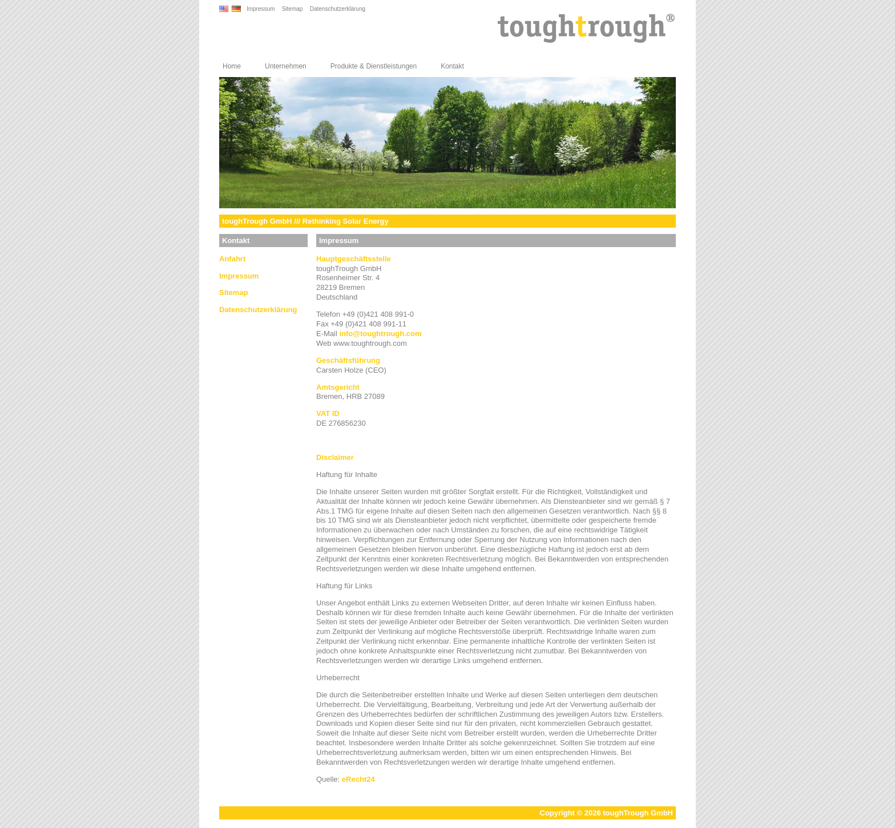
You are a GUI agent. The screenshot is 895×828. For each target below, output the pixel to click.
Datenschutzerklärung (337, 9)
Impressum (261, 9)
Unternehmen (286, 66)
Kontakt (452, 66)
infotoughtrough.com (380, 333)
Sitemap (292, 9)
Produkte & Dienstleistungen (373, 66)
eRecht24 (358, 779)
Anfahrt (232, 259)
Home (232, 66)
